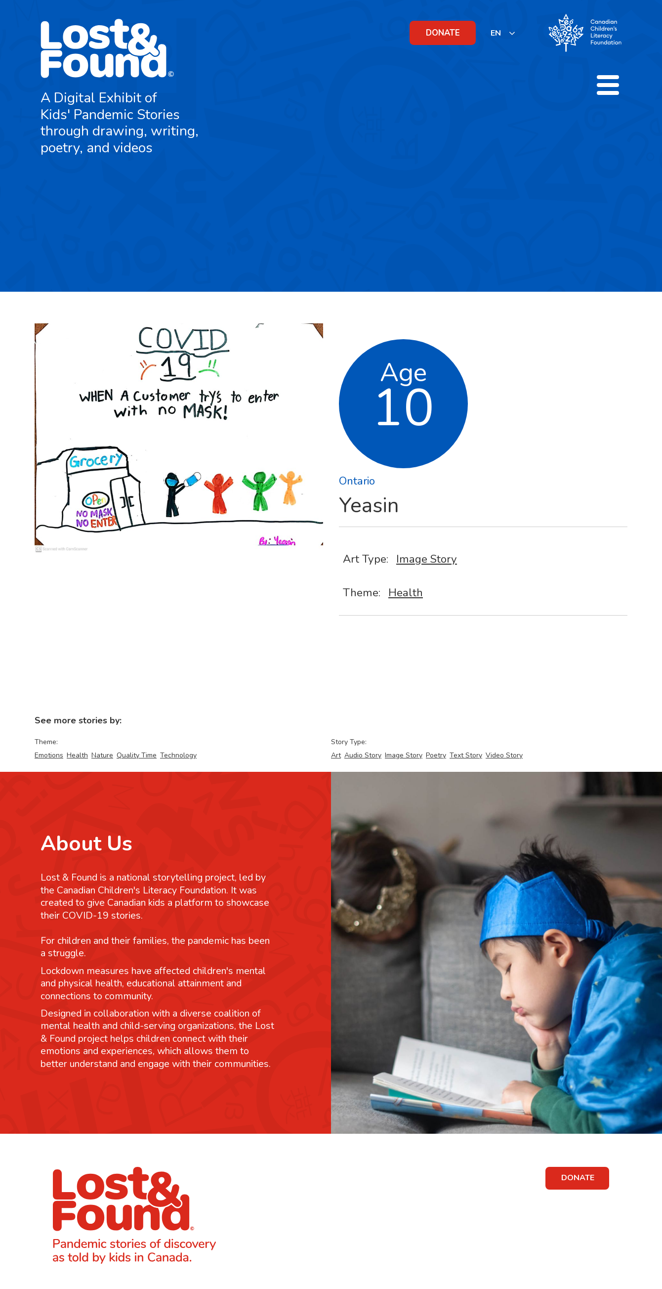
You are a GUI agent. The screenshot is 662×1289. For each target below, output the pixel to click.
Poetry (436, 755)
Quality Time (137, 755)
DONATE (443, 33)
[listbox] (503, 33)
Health (405, 592)
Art (336, 755)
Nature (102, 755)
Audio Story (362, 755)
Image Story (426, 559)
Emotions (49, 755)
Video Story (504, 755)
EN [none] (496, 33)
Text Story (466, 755)
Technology (178, 755)
